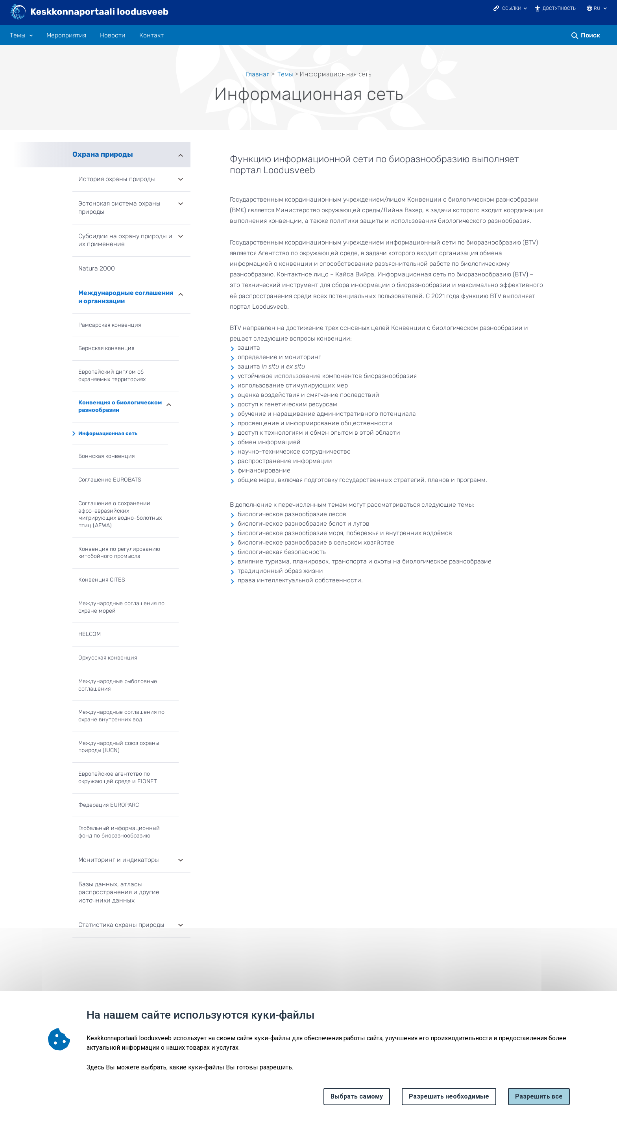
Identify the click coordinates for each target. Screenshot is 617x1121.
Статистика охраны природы (121, 924)
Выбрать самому (357, 1096)
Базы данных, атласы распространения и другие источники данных (118, 892)
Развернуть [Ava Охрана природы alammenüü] (180, 154)
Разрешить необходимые (449, 1096)
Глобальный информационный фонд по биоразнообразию (119, 832)
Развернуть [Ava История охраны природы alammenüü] (180, 180)
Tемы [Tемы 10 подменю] (18, 35)
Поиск (590, 35)
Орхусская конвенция (107, 657)
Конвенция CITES (101, 579)
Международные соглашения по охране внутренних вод (121, 716)
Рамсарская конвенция (109, 325)
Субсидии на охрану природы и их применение (125, 240)
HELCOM (89, 634)
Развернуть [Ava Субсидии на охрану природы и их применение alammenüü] (180, 237)
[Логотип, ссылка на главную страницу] (89, 12)
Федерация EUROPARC (108, 805)
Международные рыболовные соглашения (117, 685)
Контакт (151, 35)
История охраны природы (116, 179)
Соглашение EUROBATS (109, 479)
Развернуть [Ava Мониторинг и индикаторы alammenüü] (180, 860)
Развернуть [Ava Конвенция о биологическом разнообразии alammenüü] (169, 404)
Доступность (559, 8)
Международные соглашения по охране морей (121, 607)
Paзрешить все (539, 1096)
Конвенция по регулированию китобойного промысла (119, 553)
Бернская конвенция (106, 348)
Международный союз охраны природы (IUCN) (118, 747)
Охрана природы (102, 154)
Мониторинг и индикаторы (118, 859)
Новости (113, 35)
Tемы (285, 74)
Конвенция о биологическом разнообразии (120, 406)
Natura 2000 (96, 268)
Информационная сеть (107, 433)
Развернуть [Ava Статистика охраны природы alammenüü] (180, 925)
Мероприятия (66, 35)
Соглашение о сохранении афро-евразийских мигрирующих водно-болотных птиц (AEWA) (120, 514)
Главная (258, 74)
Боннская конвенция (106, 456)
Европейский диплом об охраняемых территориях (112, 376)
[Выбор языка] (605, 9)
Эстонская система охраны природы (119, 207)
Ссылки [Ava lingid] (511, 8)
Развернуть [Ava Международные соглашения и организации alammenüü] (180, 293)
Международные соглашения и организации (126, 297)
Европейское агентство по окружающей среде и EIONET (117, 778)
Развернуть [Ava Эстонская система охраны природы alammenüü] (180, 204)
